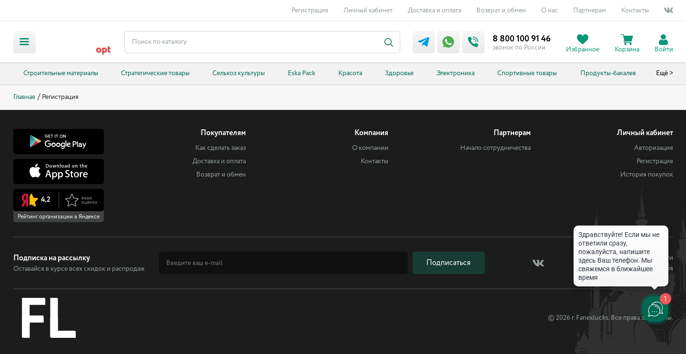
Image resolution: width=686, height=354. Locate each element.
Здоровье (399, 73)
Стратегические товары (155, 73)
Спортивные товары (527, 73)
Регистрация (310, 10)
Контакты (635, 10)
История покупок (646, 174)
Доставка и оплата (434, 10)
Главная (24, 97)
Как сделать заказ (220, 148)
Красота (350, 73)
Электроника (455, 73)
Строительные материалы (60, 73)
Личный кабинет (368, 10)
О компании (370, 148)
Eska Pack (301, 73)
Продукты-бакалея (608, 73)
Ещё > (664, 73)
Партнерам (589, 10)
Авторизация (653, 148)
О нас (549, 10)
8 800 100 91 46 (522, 39)
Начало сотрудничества (495, 148)
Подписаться (448, 262)
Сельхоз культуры (238, 73)
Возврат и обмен (501, 10)
